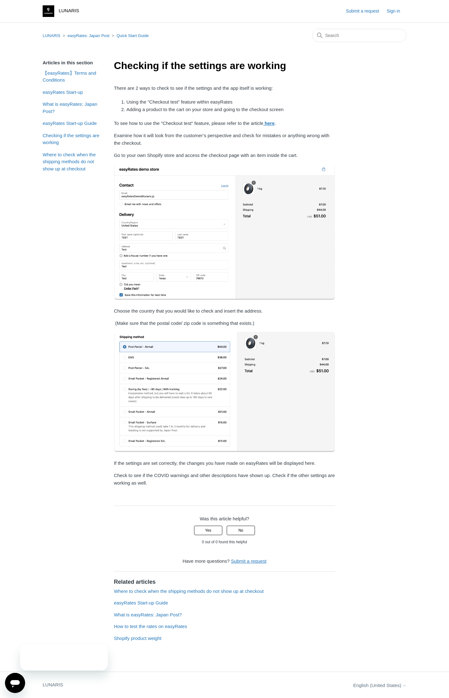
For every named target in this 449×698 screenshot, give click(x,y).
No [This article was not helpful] (240, 530)
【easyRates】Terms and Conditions (69, 76)
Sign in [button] (393, 10)
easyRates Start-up (63, 92)
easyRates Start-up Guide (70, 123)
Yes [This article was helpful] (208, 530)
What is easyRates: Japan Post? (70, 107)
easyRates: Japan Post (88, 35)
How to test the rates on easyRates (150, 626)
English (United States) (379, 685)
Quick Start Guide (133, 35)
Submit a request (362, 10)
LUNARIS (51, 35)
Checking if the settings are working (71, 139)
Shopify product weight (137, 638)
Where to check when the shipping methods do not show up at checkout (69, 161)
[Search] (359, 35)
